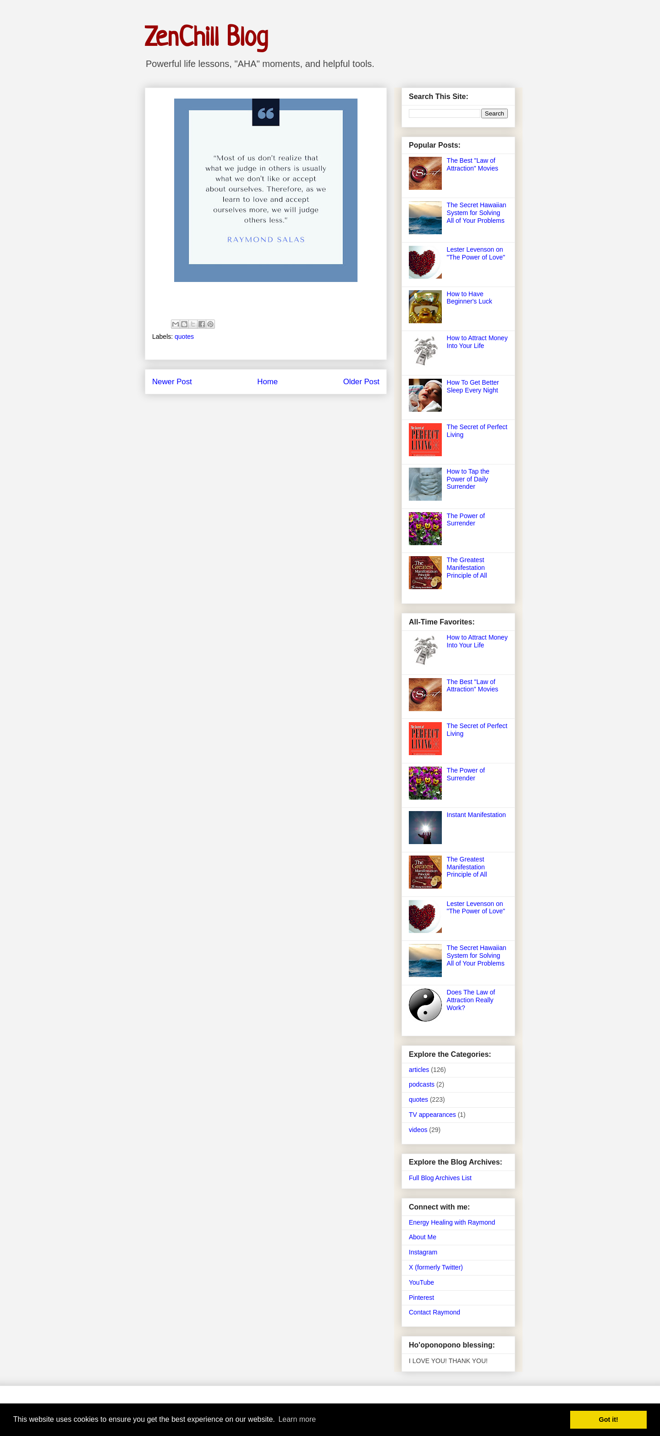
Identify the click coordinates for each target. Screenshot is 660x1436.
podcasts (421, 1084)
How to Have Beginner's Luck (469, 297)
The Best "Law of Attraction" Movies (472, 164)
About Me (422, 1237)
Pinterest (421, 1297)
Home (267, 381)
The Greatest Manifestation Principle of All (467, 567)
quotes (184, 336)
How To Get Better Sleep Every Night (473, 386)
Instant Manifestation (476, 814)
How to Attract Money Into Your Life (477, 341)
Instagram (423, 1252)
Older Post (361, 381)
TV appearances (432, 1114)
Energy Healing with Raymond (452, 1222)
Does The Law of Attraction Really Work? (471, 1000)
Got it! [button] (608, 1419)
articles (419, 1069)
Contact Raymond (434, 1312)
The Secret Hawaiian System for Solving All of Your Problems (476, 212)
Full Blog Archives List (440, 1178)
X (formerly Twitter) (436, 1267)
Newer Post (172, 381)
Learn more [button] (297, 1419)
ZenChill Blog (206, 38)
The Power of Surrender (466, 519)
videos (418, 1129)
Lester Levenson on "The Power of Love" (476, 253)
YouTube (421, 1282)
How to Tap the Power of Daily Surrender (468, 479)
